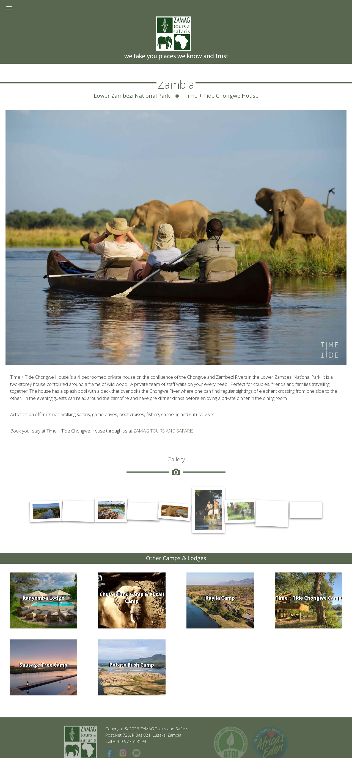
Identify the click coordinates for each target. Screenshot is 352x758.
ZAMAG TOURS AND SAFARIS (163, 431)
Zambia (176, 84)
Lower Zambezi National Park (132, 95)
